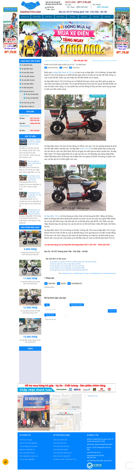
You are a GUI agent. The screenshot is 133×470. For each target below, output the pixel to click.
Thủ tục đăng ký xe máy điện (28, 446)
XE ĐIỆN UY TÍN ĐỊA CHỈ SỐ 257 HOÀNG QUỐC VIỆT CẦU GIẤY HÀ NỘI (73, 262)
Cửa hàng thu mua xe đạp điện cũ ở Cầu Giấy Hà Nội (34, 195)
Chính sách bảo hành (59, 443)
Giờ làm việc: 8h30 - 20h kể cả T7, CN (64, 459)
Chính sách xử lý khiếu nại (61, 446)
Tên (47, 305)
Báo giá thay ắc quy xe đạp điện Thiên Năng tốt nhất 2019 (34, 212)
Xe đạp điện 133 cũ (52, 216)
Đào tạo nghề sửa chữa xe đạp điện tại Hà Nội (34, 163)
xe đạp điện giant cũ (96, 273)
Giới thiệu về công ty (26, 440)
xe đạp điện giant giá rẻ (109, 273)
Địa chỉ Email (50, 315)
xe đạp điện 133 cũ (67, 273)
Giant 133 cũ (85, 149)
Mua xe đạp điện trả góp (27, 453)
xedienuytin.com (92, 396)
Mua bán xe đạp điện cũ (27, 449)
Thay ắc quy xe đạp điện (27, 459)
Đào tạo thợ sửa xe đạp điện (28, 443)
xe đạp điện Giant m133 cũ (63, 72)
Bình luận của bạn (76, 305)
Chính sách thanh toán (60, 440)
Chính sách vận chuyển (60, 449)
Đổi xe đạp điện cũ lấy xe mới (29, 456)
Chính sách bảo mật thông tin (62, 453)
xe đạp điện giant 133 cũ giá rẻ (81, 273)
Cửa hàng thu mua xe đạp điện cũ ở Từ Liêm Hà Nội (34, 178)
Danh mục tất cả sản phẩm (61, 456)
